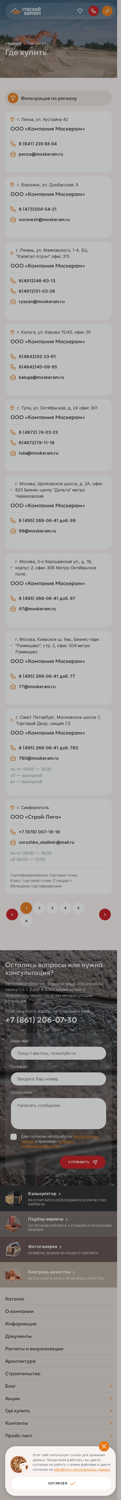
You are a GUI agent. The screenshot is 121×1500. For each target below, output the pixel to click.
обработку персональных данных (82, 1469)
